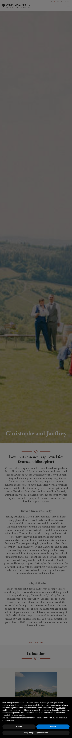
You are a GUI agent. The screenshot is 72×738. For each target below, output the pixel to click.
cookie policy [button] (61, 708)
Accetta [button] (53, 727)
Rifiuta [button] (19, 727)
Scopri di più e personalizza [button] (36, 733)
